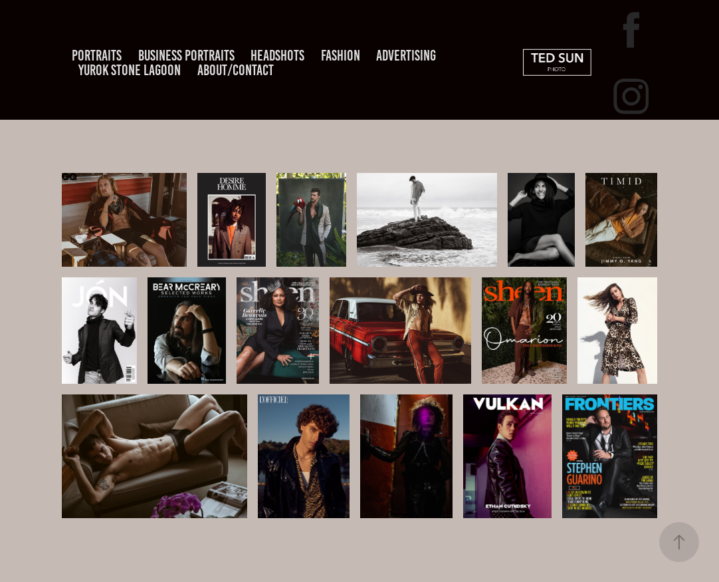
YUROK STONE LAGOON (129, 70)
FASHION (340, 55)
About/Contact (235, 70)
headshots (277, 55)
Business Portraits (186, 55)
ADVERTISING (406, 55)
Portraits (97, 55)
